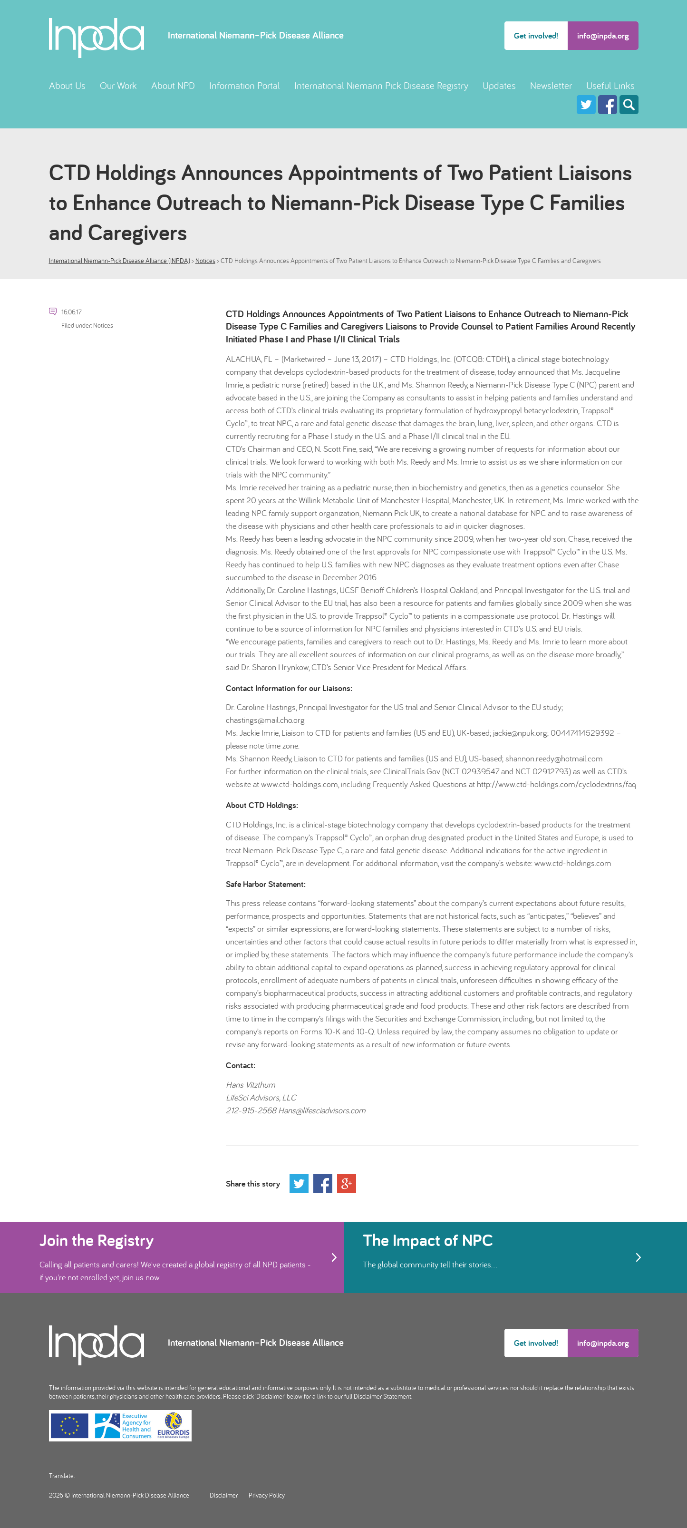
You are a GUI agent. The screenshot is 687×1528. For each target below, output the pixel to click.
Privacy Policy (267, 1495)
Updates (499, 85)
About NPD (173, 85)
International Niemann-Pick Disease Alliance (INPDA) (119, 260)
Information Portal (244, 85)
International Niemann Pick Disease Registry (381, 85)
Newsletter (551, 85)
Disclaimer (224, 1495)
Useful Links (610, 85)
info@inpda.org (603, 35)
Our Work (118, 85)
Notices (205, 260)
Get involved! (536, 35)
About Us (67, 85)
